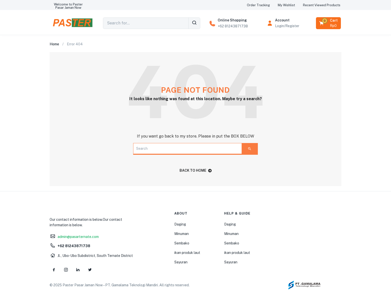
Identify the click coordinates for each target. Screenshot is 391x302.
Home (54, 44)
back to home (196, 170)
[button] (68, 6)
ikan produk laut (187, 253)
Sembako (181, 243)
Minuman (181, 234)
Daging (180, 224)
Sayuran (181, 262)
